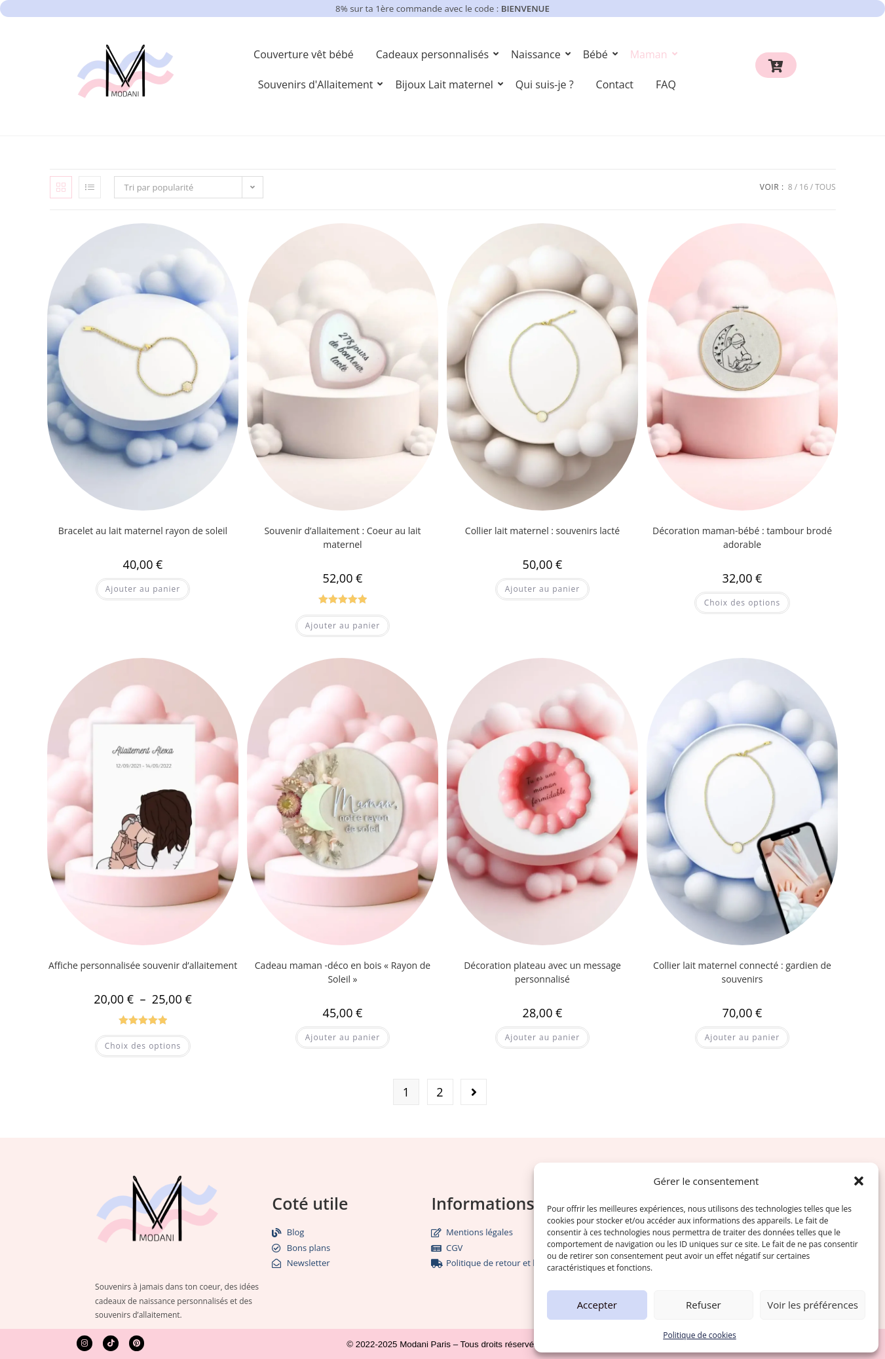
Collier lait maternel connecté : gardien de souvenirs (742, 972)
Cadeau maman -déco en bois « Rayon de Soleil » (342, 972)
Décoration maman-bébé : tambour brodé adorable (742, 537)
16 (803, 186)
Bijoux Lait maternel (446, 84)
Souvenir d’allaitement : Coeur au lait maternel (342, 537)
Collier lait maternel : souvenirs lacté (542, 530)
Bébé (597, 54)
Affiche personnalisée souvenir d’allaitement (142, 965)
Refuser (703, 1304)
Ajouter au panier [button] (142, 588)
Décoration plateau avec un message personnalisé (542, 972)
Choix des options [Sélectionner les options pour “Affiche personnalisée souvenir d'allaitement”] (143, 1045)
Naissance (538, 54)
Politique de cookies (699, 1335)
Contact (614, 84)
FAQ (666, 84)
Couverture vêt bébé (304, 54)
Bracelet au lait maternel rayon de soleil (142, 530)
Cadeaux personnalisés (434, 54)
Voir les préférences (812, 1304)
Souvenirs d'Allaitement (318, 84)
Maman (651, 54)
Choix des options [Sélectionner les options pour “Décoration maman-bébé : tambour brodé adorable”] (742, 602)
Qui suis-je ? (545, 84)
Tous (825, 186)
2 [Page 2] (439, 1092)
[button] (858, 1180)
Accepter (597, 1304)
